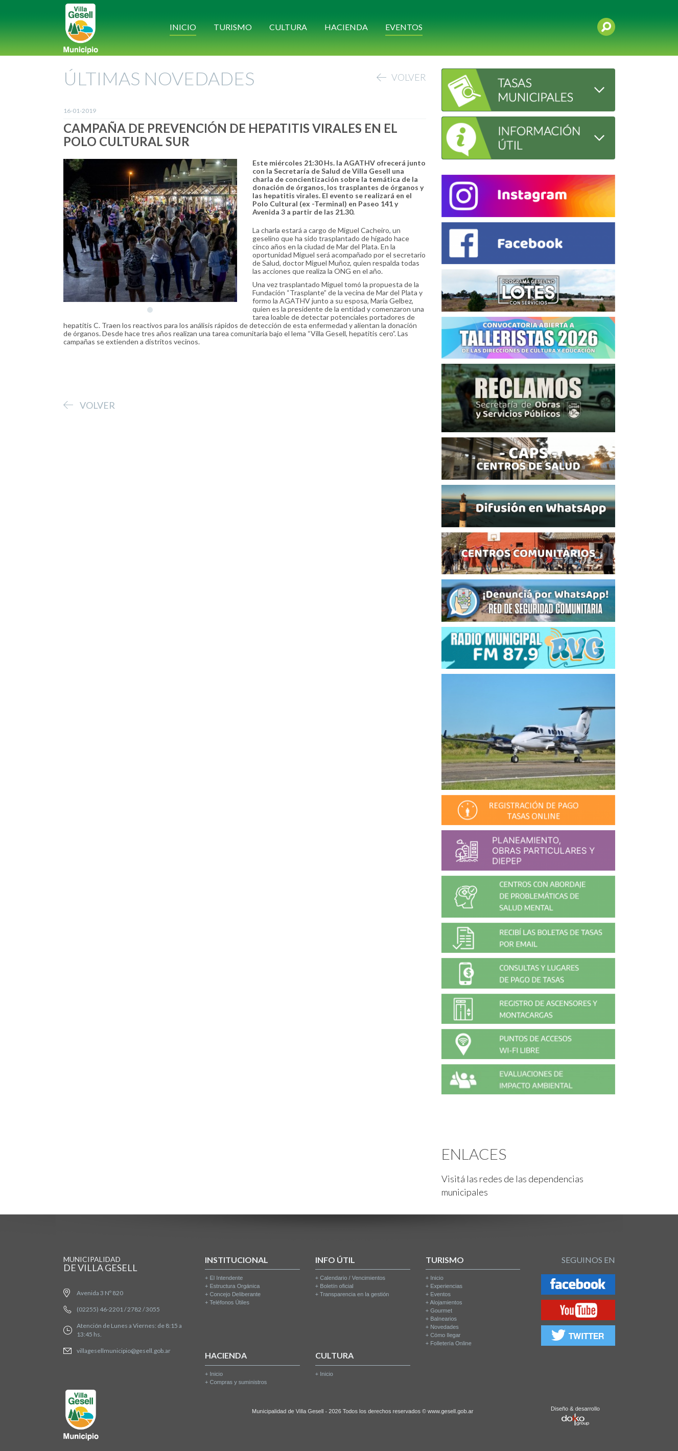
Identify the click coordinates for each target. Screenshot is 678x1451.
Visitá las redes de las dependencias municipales (512, 1185)
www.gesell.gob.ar (450, 1411)
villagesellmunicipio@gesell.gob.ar (124, 1350)
